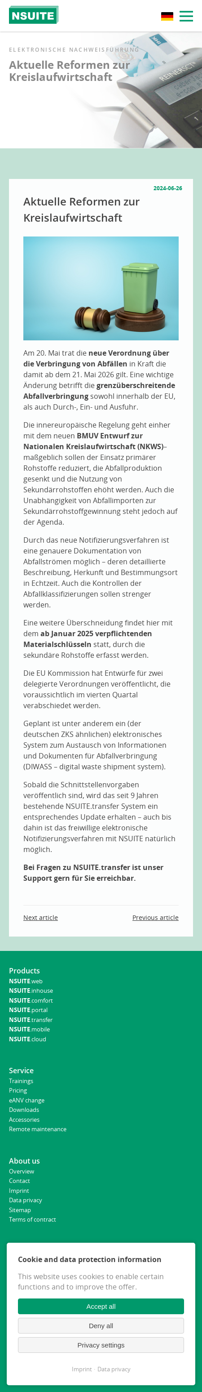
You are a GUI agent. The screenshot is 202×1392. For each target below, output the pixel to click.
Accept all (100, 1306)
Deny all (101, 1326)
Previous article (155, 917)
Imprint (82, 1369)
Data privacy (114, 1369)
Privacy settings (100, 1345)
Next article (40, 917)
